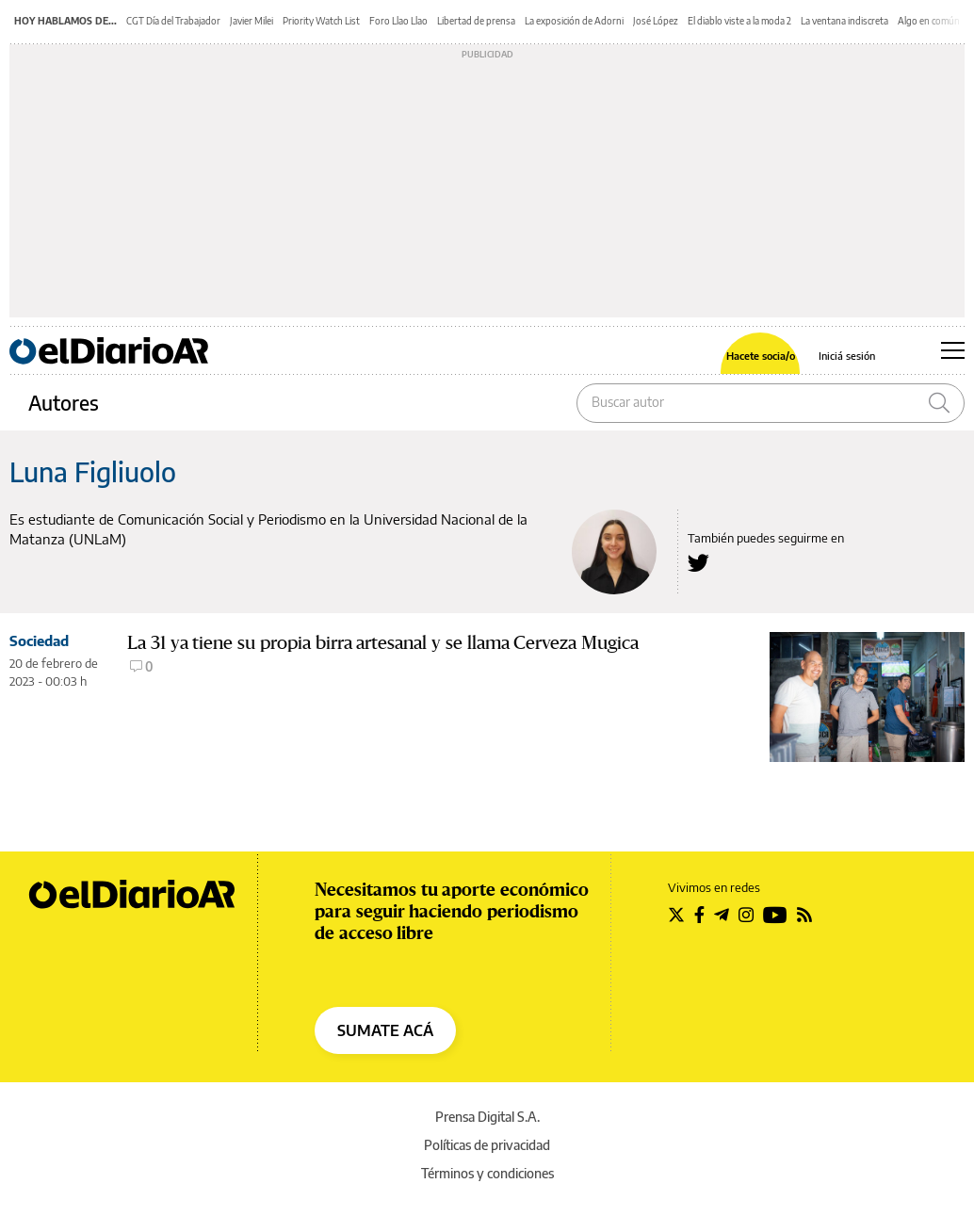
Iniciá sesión (847, 355)
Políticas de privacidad (487, 1145)
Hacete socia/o (760, 355)
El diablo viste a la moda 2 (739, 20)
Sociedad (39, 640)
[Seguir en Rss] (804, 914)
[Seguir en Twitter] (676, 914)
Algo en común (929, 20)
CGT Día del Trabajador (173, 20)
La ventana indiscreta (844, 20)
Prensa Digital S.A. (487, 1117)
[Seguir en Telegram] (721, 914)
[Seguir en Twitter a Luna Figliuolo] (698, 563)
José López (655, 20)
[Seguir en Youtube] (775, 914)
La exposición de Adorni (574, 20)
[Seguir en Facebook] (699, 914)
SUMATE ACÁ (385, 1030)
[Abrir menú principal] (953, 350)
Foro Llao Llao (398, 20)
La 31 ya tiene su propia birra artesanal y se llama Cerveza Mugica (383, 643)
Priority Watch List (321, 20)
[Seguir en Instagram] (746, 914)
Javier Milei (251, 20)
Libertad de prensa (476, 20)
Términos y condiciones (487, 1173)
